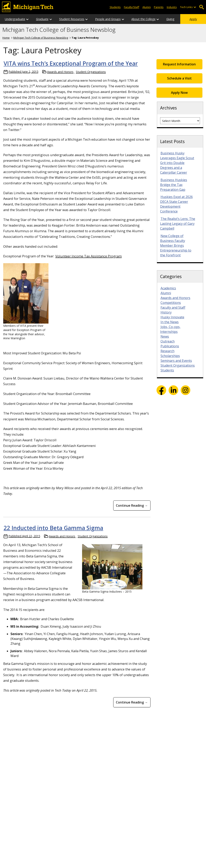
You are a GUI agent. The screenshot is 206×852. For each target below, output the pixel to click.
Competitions (171, 302)
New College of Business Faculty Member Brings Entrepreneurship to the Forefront (175, 245)
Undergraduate (15, 19)
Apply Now (179, 92)
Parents (159, 7)
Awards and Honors (60, 72)
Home (6, 37)
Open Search (201, 7)
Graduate (42, 19)
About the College (143, 19)
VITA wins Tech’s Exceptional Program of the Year (71, 63)
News (165, 336)
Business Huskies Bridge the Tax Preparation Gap (173, 185)
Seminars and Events (176, 360)
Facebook (161, 390)
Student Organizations (91, 72)
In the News (170, 322)
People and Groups (108, 19)
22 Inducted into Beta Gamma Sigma (53, 528)
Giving (170, 19)
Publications (170, 346)
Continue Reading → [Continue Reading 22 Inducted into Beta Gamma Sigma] (132, 702)
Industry (172, 7)
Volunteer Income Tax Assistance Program (88, 256)
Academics (168, 288)
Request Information (179, 64)
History (166, 312)
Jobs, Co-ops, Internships (170, 329)
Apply (193, 19)
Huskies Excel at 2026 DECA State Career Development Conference (176, 204)
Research (167, 351)
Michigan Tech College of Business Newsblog (58, 29)
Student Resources (71, 19)
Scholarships (170, 356)
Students (115, 7)
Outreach (168, 341)
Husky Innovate (172, 317)
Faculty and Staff (173, 307)
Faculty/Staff (131, 7)
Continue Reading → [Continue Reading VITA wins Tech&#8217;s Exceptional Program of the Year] (132, 505)
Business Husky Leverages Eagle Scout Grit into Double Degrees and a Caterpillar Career (177, 163)
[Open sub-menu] (195, 7)
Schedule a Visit (179, 78)
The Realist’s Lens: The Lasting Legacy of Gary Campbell (177, 224)
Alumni (146, 7)
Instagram (185, 390)
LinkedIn (173, 390)
